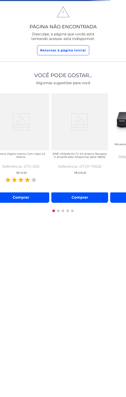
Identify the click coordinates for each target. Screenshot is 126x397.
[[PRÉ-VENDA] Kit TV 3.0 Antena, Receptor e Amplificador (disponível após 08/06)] (79, 147)
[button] (53, 211)
